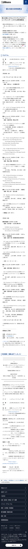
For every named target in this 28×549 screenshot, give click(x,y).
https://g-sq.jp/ (12, 66)
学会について (4, 488)
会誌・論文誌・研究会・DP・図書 (9, 500)
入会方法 (3, 496)
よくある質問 (4, 528)
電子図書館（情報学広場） (7, 512)
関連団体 (18, 528)
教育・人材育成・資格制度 (7, 508)
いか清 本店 (9, 336)
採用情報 (11, 528)
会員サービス (4, 492)
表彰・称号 (3, 516)
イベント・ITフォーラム (6, 504)
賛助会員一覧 (4, 525)
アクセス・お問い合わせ (14, 525)
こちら (4, 341)
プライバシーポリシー (16, 539)
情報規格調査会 (4, 520)
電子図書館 (5, 34)
